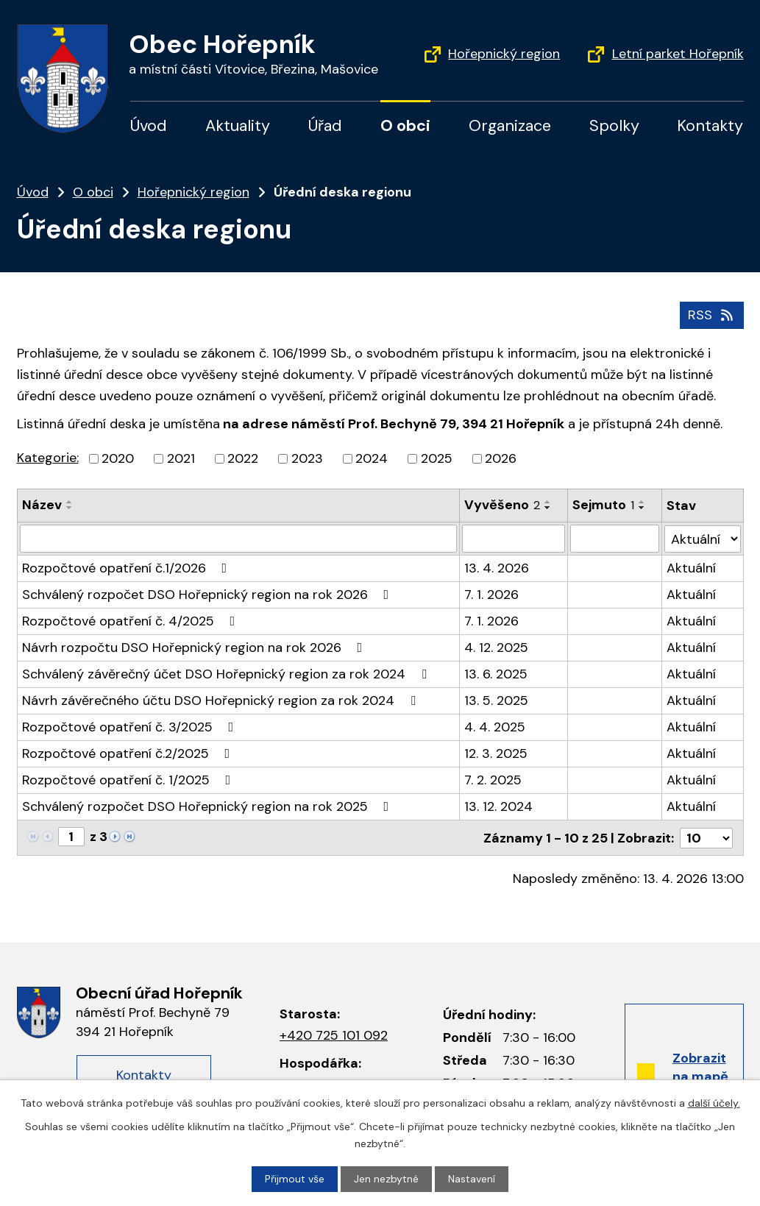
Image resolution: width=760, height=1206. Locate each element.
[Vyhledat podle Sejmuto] (614, 539)
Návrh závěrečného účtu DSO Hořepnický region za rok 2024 (222, 700)
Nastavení (471, 1178)
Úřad (325, 126)
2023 (307, 458)
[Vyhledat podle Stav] (702, 538)
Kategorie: (48, 458)
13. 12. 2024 (498, 806)
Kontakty (710, 126)
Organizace (510, 126)
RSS (712, 315)
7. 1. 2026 (491, 594)
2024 (371, 458)
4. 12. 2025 (496, 647)
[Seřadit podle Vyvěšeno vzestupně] (548, 502)
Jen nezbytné (386, 1178)
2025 (436, 458)
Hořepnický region (504, 54)
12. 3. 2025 (496, 753)
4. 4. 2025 (494, 727)
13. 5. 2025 (496, 700)
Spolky (614, 126)
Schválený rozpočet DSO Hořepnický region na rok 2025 (208, 806)
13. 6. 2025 (496, 674)
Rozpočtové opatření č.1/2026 (127, 568)
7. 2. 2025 (493, 780)
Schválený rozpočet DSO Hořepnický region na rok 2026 (208, 594)
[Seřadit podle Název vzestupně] (70, 502)
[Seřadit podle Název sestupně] (70, 508)
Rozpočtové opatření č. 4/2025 (131, 621)
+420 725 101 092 (334, 1034)
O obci (405, 126)
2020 (118, 458)
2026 (500, 458)
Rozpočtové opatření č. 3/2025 (131, 727)
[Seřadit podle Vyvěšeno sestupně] (548, 508)
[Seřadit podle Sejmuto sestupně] (642, 508)
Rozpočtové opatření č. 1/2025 (129, 780)
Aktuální (691, 568)
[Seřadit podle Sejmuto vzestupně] (642, 502)
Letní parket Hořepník (678, 54)
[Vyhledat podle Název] (238, 539)
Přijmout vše (294, 1178)
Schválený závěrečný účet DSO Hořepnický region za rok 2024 (227, 674)
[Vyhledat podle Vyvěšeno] (514, 539)
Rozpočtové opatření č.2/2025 (129, 753)
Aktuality (237, 126)
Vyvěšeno (502, 505)
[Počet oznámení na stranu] (706, 837)
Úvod (148, 126)
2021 (181, 458)
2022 (242, 458)
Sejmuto (603, 505)
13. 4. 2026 (496, 568)
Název (42, 505)
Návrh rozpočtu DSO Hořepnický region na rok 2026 (195, 647)
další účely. (714, 1103)
